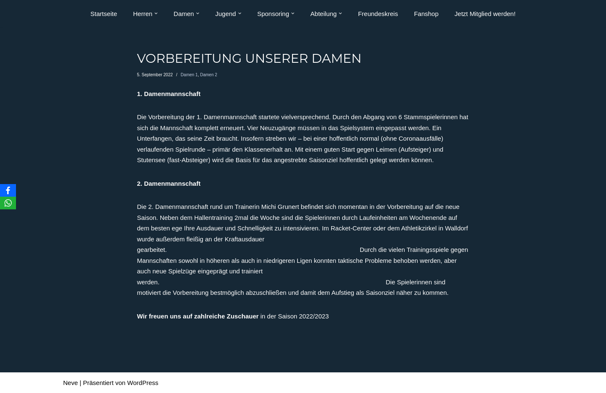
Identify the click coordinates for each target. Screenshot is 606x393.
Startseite (103, 13)
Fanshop (426, 13)
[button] (156, 13)
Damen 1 (189, 74)
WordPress (142, 382)
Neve (70, 382)
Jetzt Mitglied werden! (485, 13)
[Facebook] (8, 190)
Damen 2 (208, 74)
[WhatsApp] (8, 203)
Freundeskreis (378, 13)
